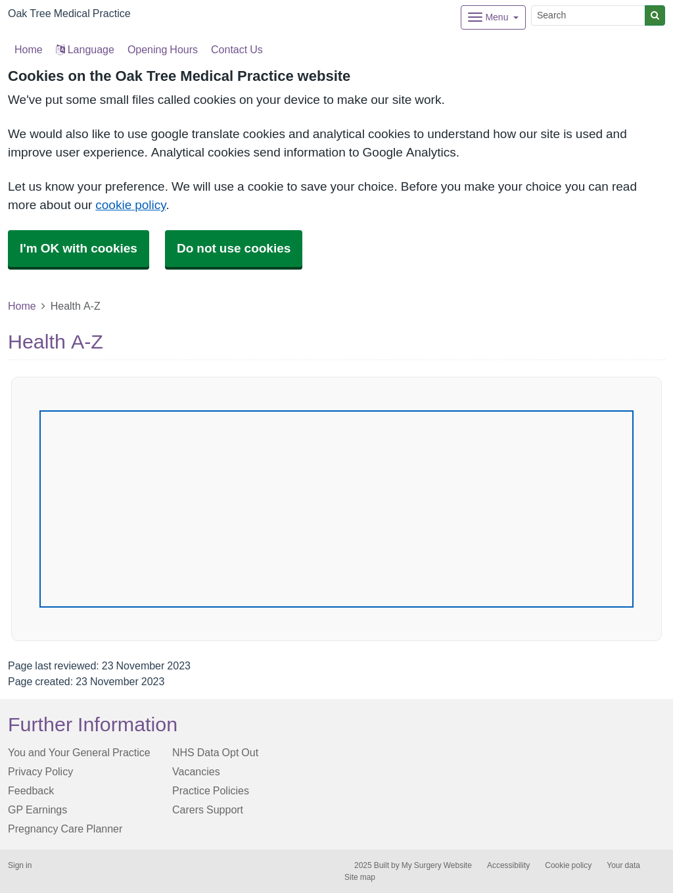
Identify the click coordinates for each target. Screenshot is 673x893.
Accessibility (508, 865)
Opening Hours (163, 49)
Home (22, 306)
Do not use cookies (233, 248)
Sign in (20, 865)
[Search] (588, 15)
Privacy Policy (40, 771)
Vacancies (196, 771)
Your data (623, 865)
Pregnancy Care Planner (65, 828)
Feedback (31, 790)
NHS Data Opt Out (215, 752)
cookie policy (130, 205)
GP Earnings (37, 809)
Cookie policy (568, 865)
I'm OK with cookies (78, 248)
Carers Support (207, 809)
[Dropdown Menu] (493, 17)
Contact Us (237, 49)
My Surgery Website (437, 865)
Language (85, 49)
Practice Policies (210, 790)
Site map (359, 877)
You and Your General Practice (79, 752)
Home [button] (28, 49)
